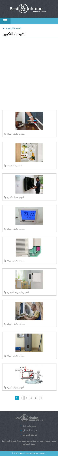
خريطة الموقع (30, 435)
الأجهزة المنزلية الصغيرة (18, 292)
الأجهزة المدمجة (14, 165)
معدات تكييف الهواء (16, 134)
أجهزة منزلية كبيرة (15, 197)
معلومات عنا (29, 426)
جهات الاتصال (30, 430)
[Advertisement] (29, 69)
